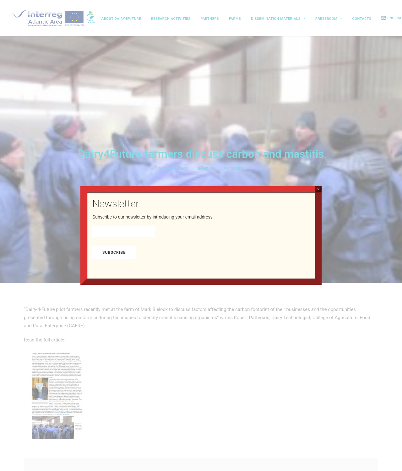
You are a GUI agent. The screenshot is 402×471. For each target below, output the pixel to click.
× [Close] (318, 189)
